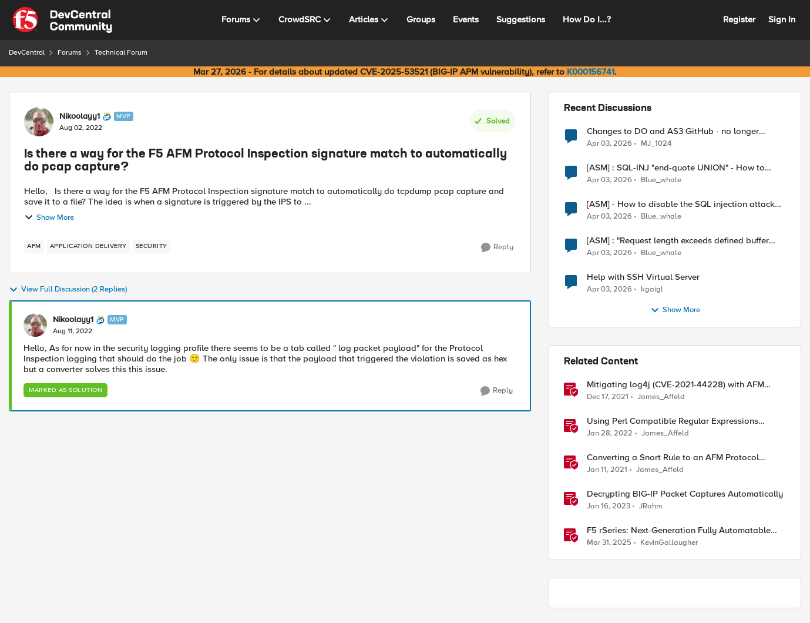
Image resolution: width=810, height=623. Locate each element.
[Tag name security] (151, 246)
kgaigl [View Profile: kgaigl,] (652, 289)
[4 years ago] (607, 397)
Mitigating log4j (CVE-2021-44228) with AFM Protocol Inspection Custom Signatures (675, 385)
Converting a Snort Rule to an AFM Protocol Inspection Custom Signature (673, 458)
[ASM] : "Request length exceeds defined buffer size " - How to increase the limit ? (678, 241)
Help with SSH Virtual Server (643, 277)
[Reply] (497, 247)
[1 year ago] (609, 543)
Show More (49, 217)
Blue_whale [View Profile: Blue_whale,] (661, 180)
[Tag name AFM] (34, 246)
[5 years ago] (607, 470)
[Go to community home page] (62, 20)
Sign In (781, 19)
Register (739, 19)
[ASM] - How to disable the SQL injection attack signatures (681, 204)
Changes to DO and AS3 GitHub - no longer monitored (673, 131)
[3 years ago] (608, 506)
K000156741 (590, 71)
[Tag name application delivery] (88, 246)
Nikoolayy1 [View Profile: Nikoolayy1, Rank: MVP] (79, 116)
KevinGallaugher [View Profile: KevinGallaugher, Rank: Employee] (669, 542)
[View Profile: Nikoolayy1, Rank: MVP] (38, 121)
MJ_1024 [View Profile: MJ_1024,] (656, 143)
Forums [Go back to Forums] (70, 52)
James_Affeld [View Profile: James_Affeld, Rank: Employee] (661, 397)
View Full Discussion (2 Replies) (68, 289)
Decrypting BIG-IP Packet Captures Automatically (685, 494)
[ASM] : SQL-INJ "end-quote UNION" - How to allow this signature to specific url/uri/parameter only (681, 168)
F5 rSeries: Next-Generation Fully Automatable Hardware (679, 530)
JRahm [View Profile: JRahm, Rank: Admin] (651, 506)
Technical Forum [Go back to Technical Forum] (121, 52)
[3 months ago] (609, 143)
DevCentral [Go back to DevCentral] (27, 52)
